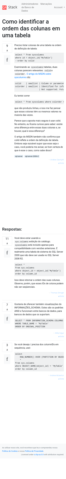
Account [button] (58, 7)
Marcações (46, 4)
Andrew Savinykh (57, 160)
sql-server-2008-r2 (32, 156)
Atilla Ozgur (59, 333)
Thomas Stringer (57, 293)
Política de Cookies (10, 451)
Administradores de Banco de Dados (30, 7)
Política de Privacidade (34, 451)
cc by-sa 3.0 (39, 454)
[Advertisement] (28, 194)
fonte (61, 163)
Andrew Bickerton (57, 375)
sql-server (19, 156)
